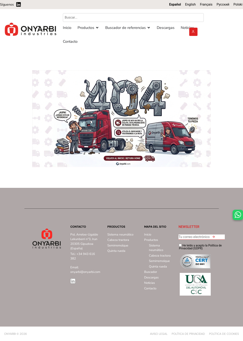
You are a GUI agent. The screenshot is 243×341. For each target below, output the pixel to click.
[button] (213, 237)
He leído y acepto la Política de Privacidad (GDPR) (200, 247)
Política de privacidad (188, 334)
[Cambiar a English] (190, 4)
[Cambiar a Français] (206, 4)
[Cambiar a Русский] (222, 4)
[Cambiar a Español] (175, 4)
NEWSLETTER (188, 227)
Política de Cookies (224, 334)
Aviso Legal (159, 334)
